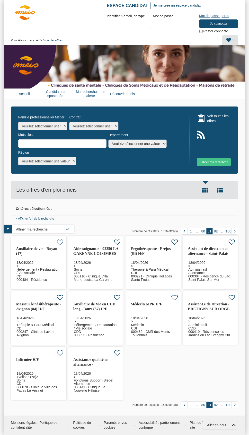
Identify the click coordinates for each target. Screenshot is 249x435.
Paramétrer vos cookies (115, 425)
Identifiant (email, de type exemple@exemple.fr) (129, 16)
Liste (219, 190)
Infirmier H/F (27, 359)
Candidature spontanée (55, 94)
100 (228, 231)
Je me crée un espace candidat (177, 5)
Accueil (34, 40)
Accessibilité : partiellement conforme (159, 425)
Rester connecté (215, 31)
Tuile (205, 190)
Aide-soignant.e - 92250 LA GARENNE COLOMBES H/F (95, 253)
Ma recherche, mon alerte (90, 94)
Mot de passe (163, 16)
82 (216, 231)
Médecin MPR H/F (146, 304)
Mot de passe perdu (214, 16)
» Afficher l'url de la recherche (35, 218)
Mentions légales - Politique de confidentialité (34, 425)
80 (203, 231)
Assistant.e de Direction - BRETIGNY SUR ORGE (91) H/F (209, 309)
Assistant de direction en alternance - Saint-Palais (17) (208, 253)
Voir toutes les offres (218, 118)
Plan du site (195, 425)
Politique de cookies (82, 425)
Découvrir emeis (122, 94)
